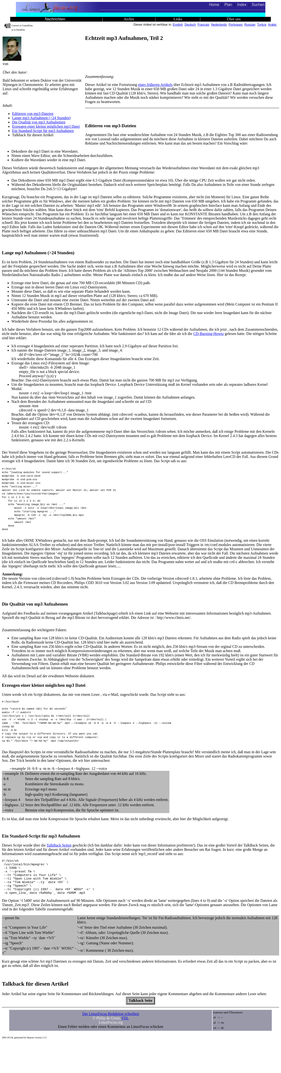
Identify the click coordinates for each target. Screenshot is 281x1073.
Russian (249, 24)
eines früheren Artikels (155, 85)
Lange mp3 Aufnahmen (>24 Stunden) (41, 118)
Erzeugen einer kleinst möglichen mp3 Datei (46, 126)
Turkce (261, 24)
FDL (125, 1048)
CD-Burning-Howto (208, 334)
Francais (203, 24)
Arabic (272, 24)
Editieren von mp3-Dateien (32, 114)
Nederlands (219, 24)
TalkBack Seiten (59, 868)
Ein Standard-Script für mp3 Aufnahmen (43, 131)
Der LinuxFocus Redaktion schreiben (110, 1044)
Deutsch (190, 24)
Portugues (236, 24)
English (178, 24)
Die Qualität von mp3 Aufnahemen (38, 122)
